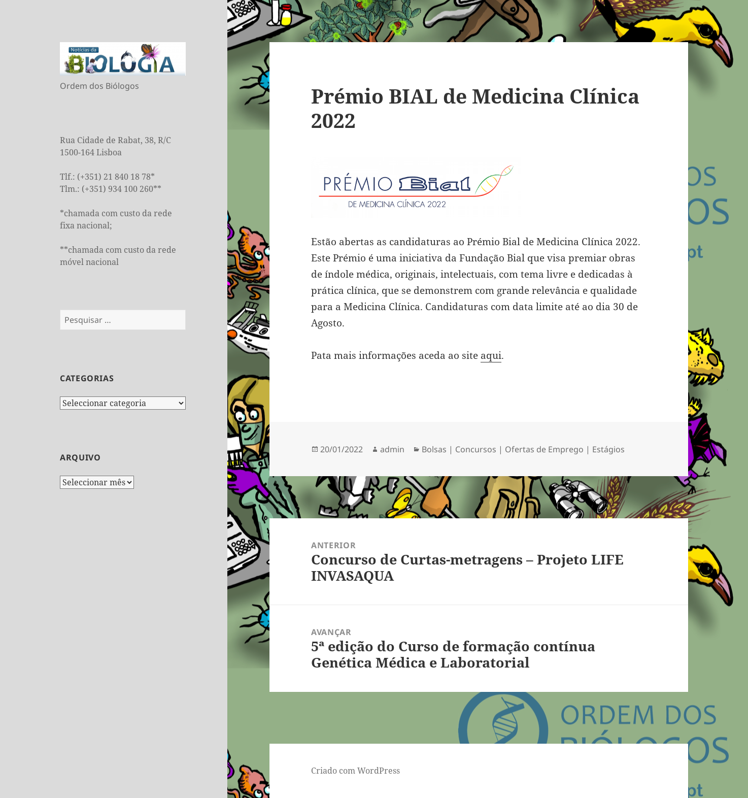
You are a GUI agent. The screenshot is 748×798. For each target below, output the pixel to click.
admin (392, 449)
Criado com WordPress (355, 770)
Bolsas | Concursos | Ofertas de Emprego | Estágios (523, 449)
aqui (491, 355)
